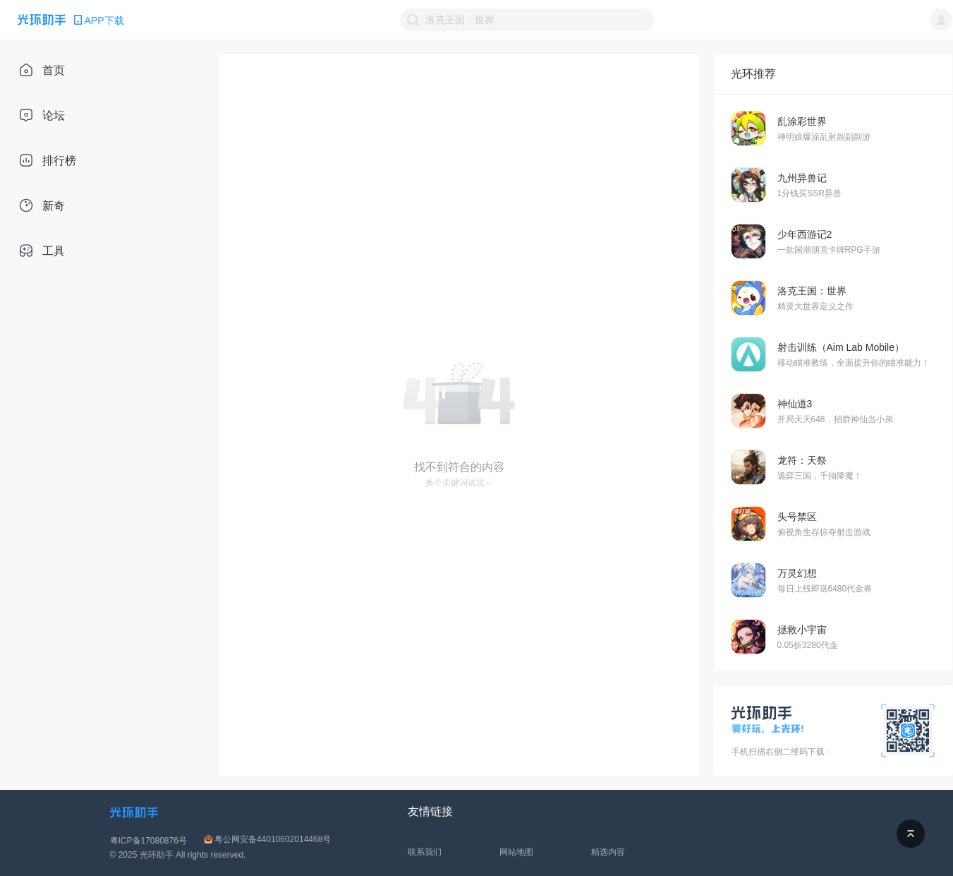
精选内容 (608, 852)
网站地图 (516, 852)
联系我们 (425, 852)
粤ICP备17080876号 (148, 840)
